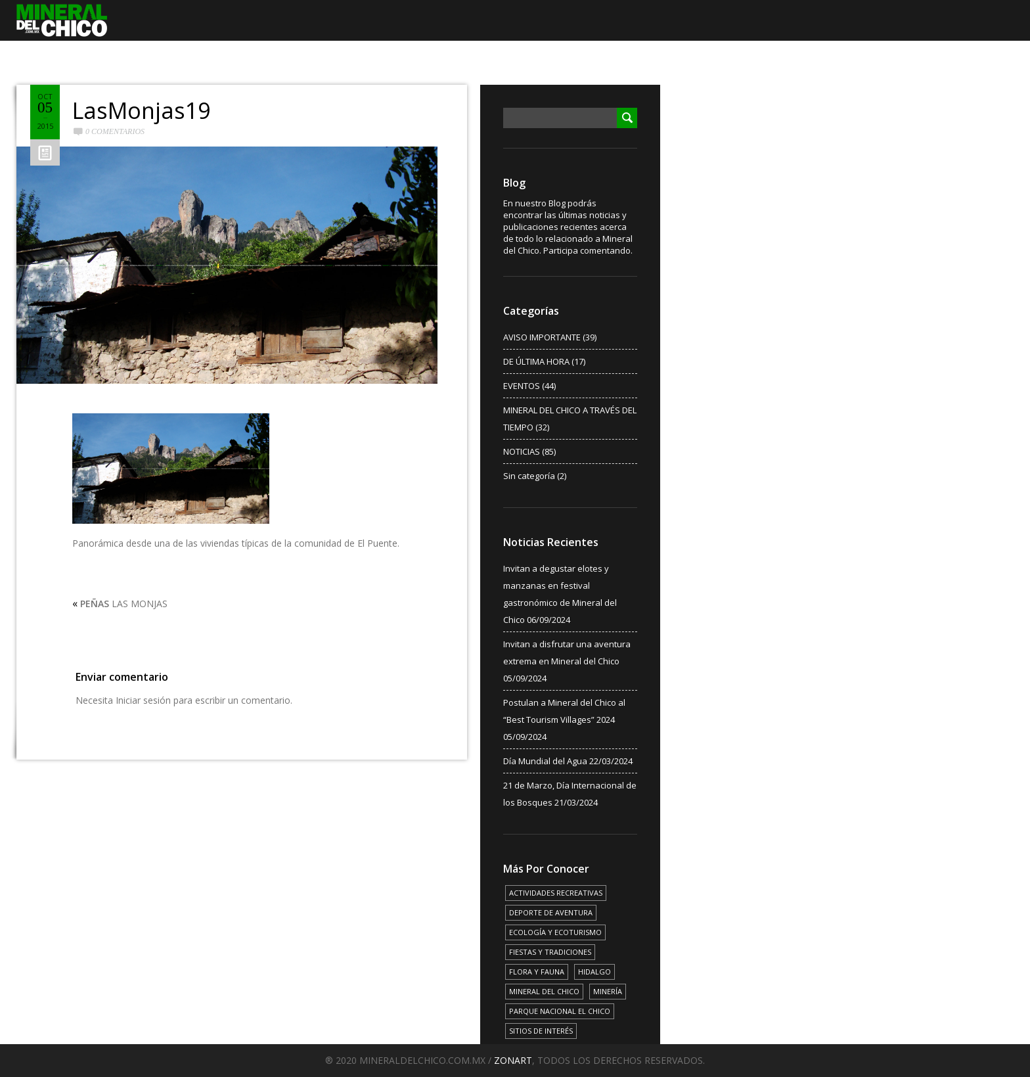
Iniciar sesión (143, 700)
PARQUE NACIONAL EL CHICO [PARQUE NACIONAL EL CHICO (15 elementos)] (559, 1011)
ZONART (513, 1060)
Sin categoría (529, 476)
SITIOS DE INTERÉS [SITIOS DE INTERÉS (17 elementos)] (541, 1031)
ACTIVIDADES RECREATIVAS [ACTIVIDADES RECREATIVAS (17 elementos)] (555, 893)
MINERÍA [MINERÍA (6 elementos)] (607, 991)
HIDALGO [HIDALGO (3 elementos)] (594, 971)
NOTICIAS (521, 451)
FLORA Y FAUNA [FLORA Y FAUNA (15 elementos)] (536, 971)
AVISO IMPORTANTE (542, 337)
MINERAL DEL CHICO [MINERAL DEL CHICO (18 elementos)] (544, 991)
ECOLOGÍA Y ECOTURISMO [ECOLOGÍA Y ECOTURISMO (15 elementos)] (555, 932)
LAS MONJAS (124, 603)
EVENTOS (521, 386)
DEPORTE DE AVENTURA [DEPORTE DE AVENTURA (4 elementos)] (551, 912)
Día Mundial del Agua (545, 761)
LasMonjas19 (141, 110)
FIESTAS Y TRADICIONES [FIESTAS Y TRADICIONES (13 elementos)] (550, 952)
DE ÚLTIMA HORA (536, 361)
